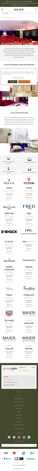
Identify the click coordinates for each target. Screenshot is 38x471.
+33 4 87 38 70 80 (29, 278)
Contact (19, 418)
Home (3, 18)
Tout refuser (12, 81)
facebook (9, 437)
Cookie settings (19, 428)
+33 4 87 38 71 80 (9, 253)
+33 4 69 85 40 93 (29, 306)
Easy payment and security (30, 170)
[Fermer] (35, 70)
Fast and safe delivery (30, 160)
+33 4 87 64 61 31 (9, 332)
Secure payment (19, 398)
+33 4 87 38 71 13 (29, 199)
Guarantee (19, 408)
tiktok (24, 437)
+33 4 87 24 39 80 (29, 225)
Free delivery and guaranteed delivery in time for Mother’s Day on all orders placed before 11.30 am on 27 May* (19, 4)
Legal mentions (19, 469)
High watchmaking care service (8, 170)
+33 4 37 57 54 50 (29, 357)
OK (35, 445)
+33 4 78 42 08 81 (29, 332)
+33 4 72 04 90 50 (9, 357)
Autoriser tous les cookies (24, 81)
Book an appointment (19, 425)
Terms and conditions (19, 465)
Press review (19, 415)
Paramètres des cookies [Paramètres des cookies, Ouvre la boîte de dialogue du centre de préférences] (18, 78)
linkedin (29, 437)
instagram (19, 437)
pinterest (14, 437)
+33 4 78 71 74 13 (9, 199)
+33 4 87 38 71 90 (29, 250)
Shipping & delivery (19, 405)
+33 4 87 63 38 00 (9, 306)
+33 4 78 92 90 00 (9, 281)
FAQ (19, 395)
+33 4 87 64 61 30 (9, 225)
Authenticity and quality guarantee (8, 160)
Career (19, 412)
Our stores (19, 421)
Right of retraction (19, 402)
